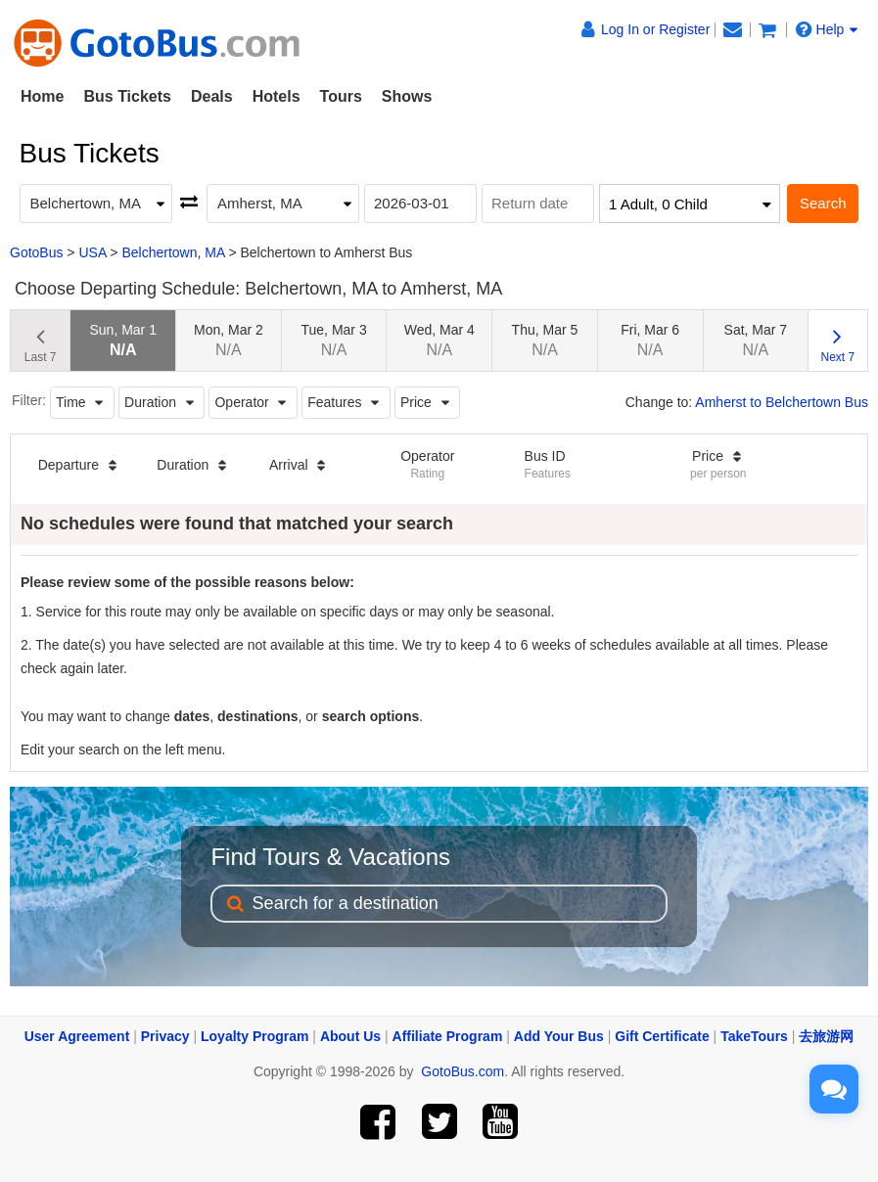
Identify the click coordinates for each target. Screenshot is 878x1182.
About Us (350, 1036)
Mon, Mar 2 (228, 340)
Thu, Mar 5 (545, 340)
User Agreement (77, 1036)
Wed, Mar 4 (439, 340)
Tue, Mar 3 (334, 340)
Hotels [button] (276, 96)
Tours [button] (341, 96)
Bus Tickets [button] (127, 96)
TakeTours (754, 1036)
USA (92, 252)
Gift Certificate (662, 1036)
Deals (212, 96)
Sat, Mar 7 (756, 340)
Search (823, 203)
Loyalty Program (254, 1036)
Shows (407, 96)
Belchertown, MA (172, 252)
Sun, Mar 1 (122, 340)
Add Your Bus (559, 1036)
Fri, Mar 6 (650, 340)
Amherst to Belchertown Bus (781, 402)
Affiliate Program (448, 1036)
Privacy (165, 1036)
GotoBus (36, 252)
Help (827, 29)
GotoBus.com (462, 1071)
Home (42, 96)
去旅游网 (826, 1036)
